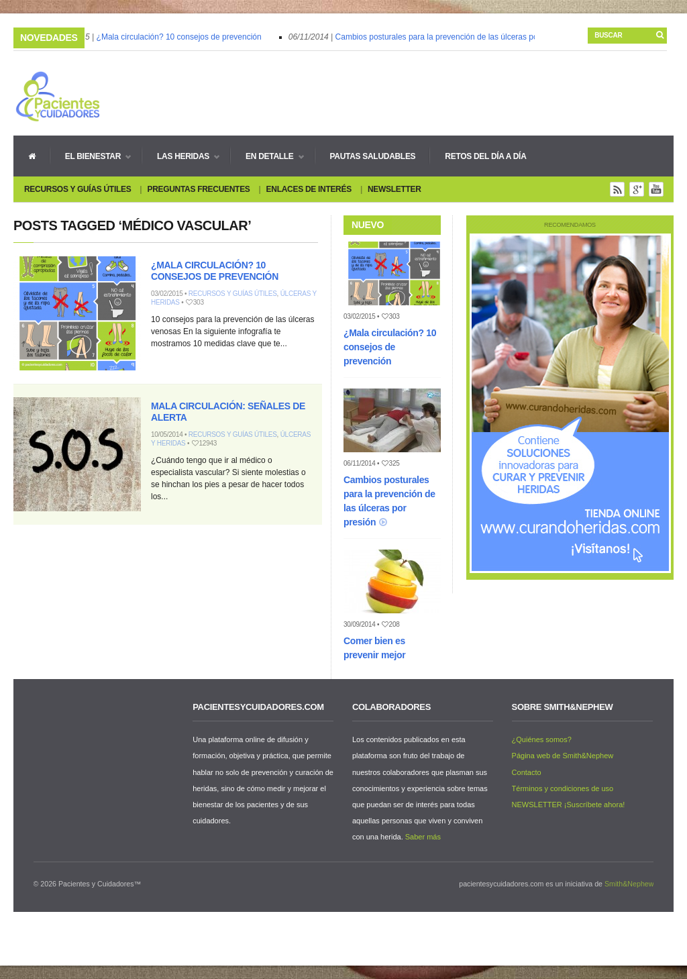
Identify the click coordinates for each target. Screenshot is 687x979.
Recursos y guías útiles (77, 189)
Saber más (423, 837)
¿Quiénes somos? (542, 739)
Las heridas (180, 156)
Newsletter (394, 189)
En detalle (267, 156)
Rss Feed (617, 189)
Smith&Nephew (628, 884)
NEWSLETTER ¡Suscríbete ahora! (568, 805)
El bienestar (90, 156)
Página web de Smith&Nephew (563, 756)
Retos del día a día (485, 156)
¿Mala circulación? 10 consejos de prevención (181, 37)
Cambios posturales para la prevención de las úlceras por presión (454, 37)
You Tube (656, 189)
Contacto (526, 772)
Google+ (636, 189)
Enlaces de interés (309, 189)
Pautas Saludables (373, 156)
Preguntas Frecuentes (198, 189)
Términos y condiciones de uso (563, 788)
